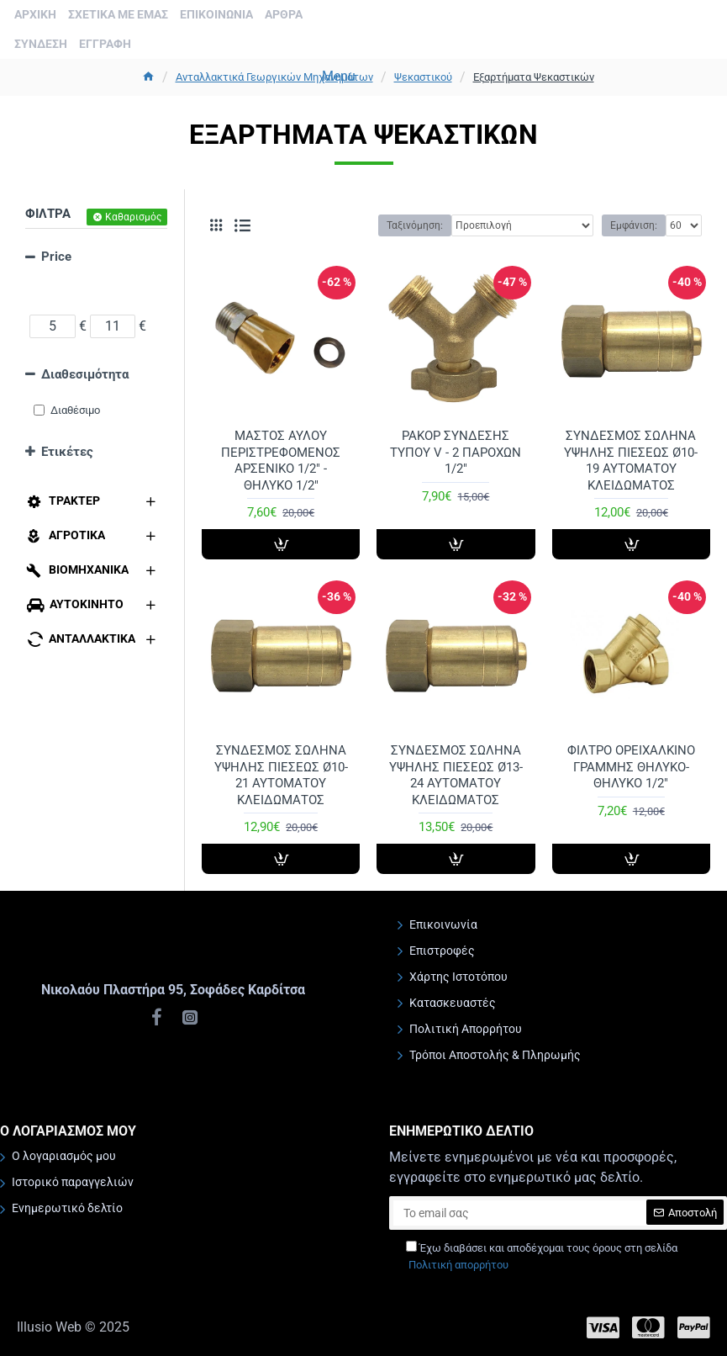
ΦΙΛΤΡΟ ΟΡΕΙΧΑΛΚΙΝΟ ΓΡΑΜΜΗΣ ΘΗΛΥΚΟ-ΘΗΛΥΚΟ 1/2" (631, 767)
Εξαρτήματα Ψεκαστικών (533, 77)
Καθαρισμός (133, 217)
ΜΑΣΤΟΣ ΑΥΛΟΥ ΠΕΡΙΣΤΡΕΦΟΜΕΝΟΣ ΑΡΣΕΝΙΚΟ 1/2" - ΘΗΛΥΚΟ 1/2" (280, 460)
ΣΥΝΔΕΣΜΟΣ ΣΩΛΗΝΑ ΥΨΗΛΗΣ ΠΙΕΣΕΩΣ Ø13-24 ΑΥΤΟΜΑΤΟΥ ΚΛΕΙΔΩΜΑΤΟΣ (456, 775)
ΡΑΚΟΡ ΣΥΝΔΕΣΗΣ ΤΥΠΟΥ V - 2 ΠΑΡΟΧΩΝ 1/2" (455, 452)
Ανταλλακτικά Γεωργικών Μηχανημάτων (274, 77)
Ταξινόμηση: (415, 225)
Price (56, 256)
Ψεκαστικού (423, 77)
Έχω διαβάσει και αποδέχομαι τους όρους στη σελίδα (541, 1257)
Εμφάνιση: (633, 225)
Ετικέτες (67, 451)
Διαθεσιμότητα (85, 374)
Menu (339, 76)
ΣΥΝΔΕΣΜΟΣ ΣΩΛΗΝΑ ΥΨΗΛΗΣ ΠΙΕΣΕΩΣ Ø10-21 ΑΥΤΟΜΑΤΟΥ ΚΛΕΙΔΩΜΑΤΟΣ (281, 775)
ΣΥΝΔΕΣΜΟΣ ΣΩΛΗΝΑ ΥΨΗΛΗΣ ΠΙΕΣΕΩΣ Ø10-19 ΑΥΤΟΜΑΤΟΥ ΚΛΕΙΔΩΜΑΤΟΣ (631, 460)
